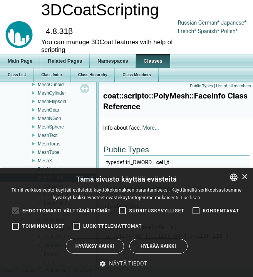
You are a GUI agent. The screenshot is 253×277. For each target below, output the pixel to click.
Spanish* (208, 31)
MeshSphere (51, 127)
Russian (187, 23)
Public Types (201, 85)
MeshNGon (49, 118)
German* (209, 23)
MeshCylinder (52, 93)
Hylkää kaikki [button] (158, 246)
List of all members (233, 85)
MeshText (47, 135)
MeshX (45, 161)
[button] (126, 263)
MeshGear (48, 110)
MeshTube (48, 152)
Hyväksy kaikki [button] (94, 246)
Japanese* (234, 23)
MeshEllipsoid (52, 101)
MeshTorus (49, 144)
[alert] (126, 222)
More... (150, 128)
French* (188, 31)
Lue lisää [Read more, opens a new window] (190, 197)
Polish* (229, 31)
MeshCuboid (51, 84)
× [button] (244, 177)
